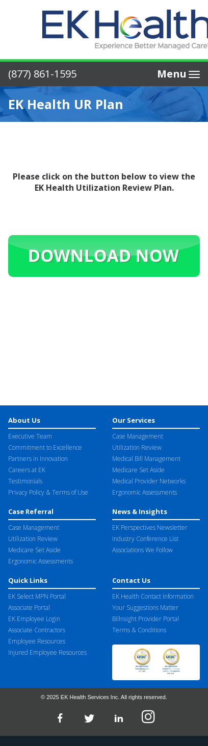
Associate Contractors (36, 630)
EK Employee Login (34, 618)
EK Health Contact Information (153, 596)
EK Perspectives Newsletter (150, 527)
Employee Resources (36, 641)
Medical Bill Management (146, 458)
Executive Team (30, 436)
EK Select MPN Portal (37, 596)
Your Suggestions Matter (145, 607)
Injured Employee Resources (47, 652)
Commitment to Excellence (45, 447)
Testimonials (25, 481)
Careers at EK (26, 470)
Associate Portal (29, 607)
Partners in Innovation (38, 458)
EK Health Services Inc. (90, 697)
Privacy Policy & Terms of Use (48, 492)
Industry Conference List (145, 538)
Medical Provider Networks (149, 481)
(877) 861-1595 (42, 74)
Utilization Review (137, 447)
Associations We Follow (142, 550)
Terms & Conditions (139, 630)
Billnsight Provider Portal (145, 618)
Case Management (137, 436)
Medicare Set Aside (138, 470)
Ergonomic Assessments (144, 492)
